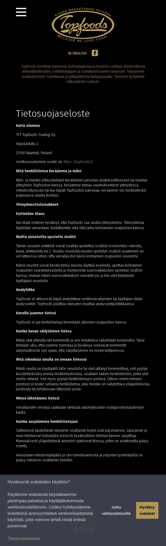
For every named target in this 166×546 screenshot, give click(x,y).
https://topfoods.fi (78, 162)
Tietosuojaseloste (24, 538)
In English (77, 53)
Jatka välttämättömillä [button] (116, 510)
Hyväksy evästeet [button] (147, 510)
